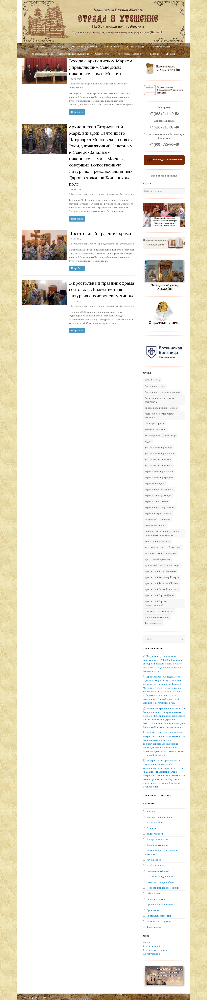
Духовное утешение (157, 844)
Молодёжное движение (160, 876)
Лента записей (151, 946)
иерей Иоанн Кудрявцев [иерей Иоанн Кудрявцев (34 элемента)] (158, 495)
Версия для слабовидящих (164, 160)
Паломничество (155, 898)
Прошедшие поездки (158, 915)
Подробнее (77, 112)
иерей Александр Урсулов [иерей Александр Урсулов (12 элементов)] (159, 477)
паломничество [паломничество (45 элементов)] (153, 553)
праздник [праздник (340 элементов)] (171, 553)
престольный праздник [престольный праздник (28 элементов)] (157, 559)
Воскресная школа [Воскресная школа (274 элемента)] (155, 386)
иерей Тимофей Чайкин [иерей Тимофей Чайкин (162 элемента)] (158, 513)
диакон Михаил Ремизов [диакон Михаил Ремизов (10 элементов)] (158, 465)
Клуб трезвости (155, 865)
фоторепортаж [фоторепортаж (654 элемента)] (153, 623)
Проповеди (153, 910)
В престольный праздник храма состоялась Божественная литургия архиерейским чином (101, 289)
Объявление (153, 893)
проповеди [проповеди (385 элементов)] (173, 565)
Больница (152, 828)
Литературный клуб (157, 871)
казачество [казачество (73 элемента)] (151, 519)
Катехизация (153, 859)
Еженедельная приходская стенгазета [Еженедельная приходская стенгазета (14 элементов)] (159, 400)
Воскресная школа (157, 839)
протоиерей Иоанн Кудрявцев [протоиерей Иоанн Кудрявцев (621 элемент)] (161, 589)
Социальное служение (115, 83)
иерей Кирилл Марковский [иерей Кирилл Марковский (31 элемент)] (159, 507)
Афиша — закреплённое (160, 816)
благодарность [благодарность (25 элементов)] (153, 435)
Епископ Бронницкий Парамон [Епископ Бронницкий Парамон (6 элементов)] (161, 408)
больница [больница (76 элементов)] (170, 435)
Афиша (150, 811)
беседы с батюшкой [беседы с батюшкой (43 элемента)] (155, 429)
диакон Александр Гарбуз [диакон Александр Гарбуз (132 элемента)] (158, 447)
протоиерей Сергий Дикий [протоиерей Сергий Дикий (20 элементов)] (159, 595)
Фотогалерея (76, 87)
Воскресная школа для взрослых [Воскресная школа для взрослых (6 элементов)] (162, 392)
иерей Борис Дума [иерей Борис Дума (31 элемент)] (154, 483)
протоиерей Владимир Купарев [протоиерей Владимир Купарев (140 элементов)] (162, 577)
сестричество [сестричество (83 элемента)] (165, 611)
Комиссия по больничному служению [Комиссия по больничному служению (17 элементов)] (159, 415)
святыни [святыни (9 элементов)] (149, 611)
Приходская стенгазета (160, 904)
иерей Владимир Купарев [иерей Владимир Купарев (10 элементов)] (159, 489)
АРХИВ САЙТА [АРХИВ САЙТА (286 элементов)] (152, 380)
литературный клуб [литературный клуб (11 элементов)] (155, 525)
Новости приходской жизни (86, 83)
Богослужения (79, 194)
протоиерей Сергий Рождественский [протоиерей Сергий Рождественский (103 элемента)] (156, 603)
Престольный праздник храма (100, 233)
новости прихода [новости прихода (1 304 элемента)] (154, 547)
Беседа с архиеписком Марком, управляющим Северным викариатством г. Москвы (101, 67)
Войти (146, 942)
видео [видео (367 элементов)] (148, 441)
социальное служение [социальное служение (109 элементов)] (157, 617)
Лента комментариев (155, 950)
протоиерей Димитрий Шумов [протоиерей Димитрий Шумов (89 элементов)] (161, 583)
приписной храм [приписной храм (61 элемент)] (154, 565)
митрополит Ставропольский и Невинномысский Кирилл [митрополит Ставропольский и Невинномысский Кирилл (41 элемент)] (162, 533)
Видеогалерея (154, 833)
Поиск (170, 54)
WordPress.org (151, 953)
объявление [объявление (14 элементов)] (174, 547)
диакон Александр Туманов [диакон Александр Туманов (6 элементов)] (159, 453)
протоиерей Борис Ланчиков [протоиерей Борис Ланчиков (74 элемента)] (160, 571)
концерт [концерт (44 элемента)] (165, 519)
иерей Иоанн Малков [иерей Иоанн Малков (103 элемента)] (156, 501)
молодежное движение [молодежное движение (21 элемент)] (157, 541)
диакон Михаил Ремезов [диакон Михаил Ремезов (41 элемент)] (158, 459)
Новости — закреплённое (161, 882)
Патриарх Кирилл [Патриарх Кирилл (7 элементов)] (154, 423)
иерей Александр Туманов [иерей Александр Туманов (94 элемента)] (159, 471)
